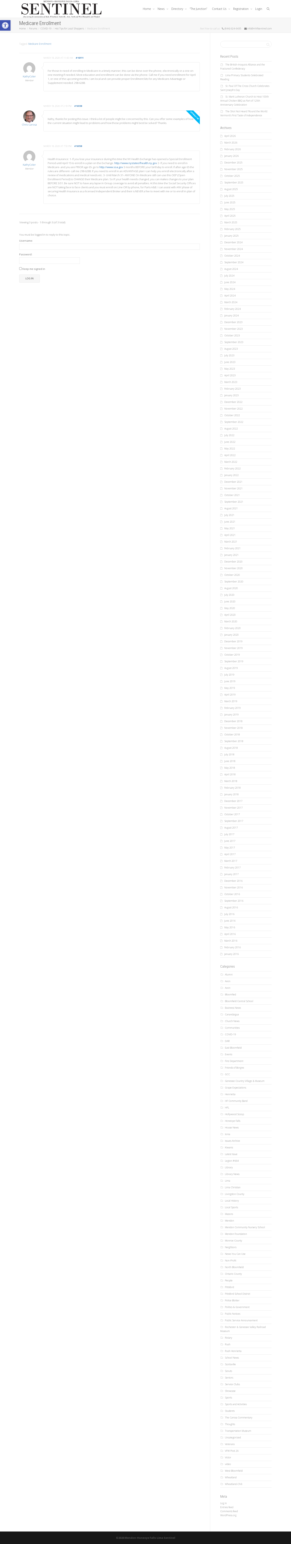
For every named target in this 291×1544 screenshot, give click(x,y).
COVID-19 (230, 1034)
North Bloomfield (234, 1267)
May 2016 (229, 927)
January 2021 (231, 555)
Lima (227, 1180)
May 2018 (229, 767)
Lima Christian (232, 1187)
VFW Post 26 (231, 1451)
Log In (29, 278)
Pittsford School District (237, 1294)
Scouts (228, 1371)
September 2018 (233, 741)
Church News (232, 1021)
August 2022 (231, 428)
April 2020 (230, 615)
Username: (26, 240)
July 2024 (229, 275)
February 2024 (232, 309)
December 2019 (233, 641)
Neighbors (230, 1247)
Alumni (229, 974)
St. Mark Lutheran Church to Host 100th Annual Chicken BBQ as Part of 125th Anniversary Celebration (244, 100)
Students (230, 1411)
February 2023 (232, 388)
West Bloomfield (234, 1470)
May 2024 (229, 289)
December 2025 (233, 162)
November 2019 (233, 648)
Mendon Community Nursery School (245, 1227)
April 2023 (230, 375)
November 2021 (233, 488)
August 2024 (231, 269)
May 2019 (229, 688)
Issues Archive (232, 1141)
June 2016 (229, 920)
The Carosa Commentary (238, 1417)
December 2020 (233, 561)
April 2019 (230, 694)
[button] (5, 25)
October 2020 (232, 575)
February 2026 (232, 149)
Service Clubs (232, 1384)
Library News (232, 1174)
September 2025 (233, 182)
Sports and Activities (236, 1404)
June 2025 (229, 202)
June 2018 (229, 761)
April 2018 (230, 774)
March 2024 (230, 302)
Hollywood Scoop (234, 1114)
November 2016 (233, 887)
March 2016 (230, 940)
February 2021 (232, 548)
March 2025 (230, 222)
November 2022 (233, 408)
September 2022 (233, 422)
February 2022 (232, 468)
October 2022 (232, 415)
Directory (177, 9)
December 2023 (233, 322)
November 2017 (233, 807)
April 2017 (230, 854)
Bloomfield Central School (239, 1001)
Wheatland (231, 1477)
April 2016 (230, 934)
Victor (228, 1457)
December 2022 (233, 402)
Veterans (230, 1444)
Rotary (228, 1337)
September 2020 (233, 581)
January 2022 (231, 475)
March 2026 (230, 142)
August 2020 (231, 588)
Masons (229, 1214)
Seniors (229, 1377)
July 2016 (229, 914)
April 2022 (230, 455)
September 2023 (233, 342)
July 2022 (229, 435)
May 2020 (229, 608)
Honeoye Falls (232, 1121)
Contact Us (219, 9)
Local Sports (231, 1207)
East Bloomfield (233, 1047)
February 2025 (232, 229)
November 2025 (233, 169)
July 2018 (229, 754)
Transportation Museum (238, 1431)
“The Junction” (198, 9)
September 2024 (233, 262)
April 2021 (230, 535)
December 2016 (233, 881)
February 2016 (232, 947)
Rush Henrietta (233, 1351)
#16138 (78, 105)
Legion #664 (232, 1160)
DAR (227, 1041)
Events (228, 1054)
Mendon (229, 1220)
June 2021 (229, 521)
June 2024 (229, 282)
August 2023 (231, 348)
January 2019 (231, 714)
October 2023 (232, 335)
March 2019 (230, 701)
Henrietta (230, 1094)
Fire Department (234, 1061)
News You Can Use (235, 1254)
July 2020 (229, 595)
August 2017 (231, 827)
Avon (227, 981)
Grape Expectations (235, 1087)
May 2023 (229, 368)
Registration (241, 9)
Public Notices (232, 1313)
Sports (228, 1397)
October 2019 (232, 654)
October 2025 (232, 176)
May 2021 (229, 528)
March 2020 (230, 621)
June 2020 (229, 601)
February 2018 (232, 787)
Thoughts (230, 1424)
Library (229, 1167)
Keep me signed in (33, 269)
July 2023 (229, 355)
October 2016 (232, 894)
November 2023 (233, 329)
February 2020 (232, 628)
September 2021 (233, 501)
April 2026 (230, 136)
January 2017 (231, 874)
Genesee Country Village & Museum (245, 1081)
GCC (227, 1074)
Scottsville (230, 1364)
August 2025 (231, 189)
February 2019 (232, 708)
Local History (232, 1200)
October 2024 (232, 255)
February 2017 (232, 867)
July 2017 (229, 834)
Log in (223, 1503)
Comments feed (229, 1511)
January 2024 (231, 315)
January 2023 (231, 395)
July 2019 (229, 674)
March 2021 (230, 541)
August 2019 (231, 668)
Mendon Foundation (236, 1234)
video (228, 1464)
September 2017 (233, 821)
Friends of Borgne (234, 1067)
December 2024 (233, 242)
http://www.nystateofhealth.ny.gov (135, 163)
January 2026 (231, 156)
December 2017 (233, 801)
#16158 (78, 146)
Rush (227, 1344)
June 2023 (229, 362)
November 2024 (233, 249)
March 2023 (230, 382)
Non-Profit (230, 1260)
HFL (227, 1107)
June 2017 (229, 841)
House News (232, 1127)
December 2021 (233, 481)
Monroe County (233, 1240)
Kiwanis (229, 1147)
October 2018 (232, 734)
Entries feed (226, 1507)
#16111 (79, 57)
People (229, 1280)
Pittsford (229, 1287)
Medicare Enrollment (39, 44)
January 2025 (231, 235)
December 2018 (233, 721)
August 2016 (231, 907)
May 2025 (229, 209)
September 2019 (233, 661)
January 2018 (231, 794)
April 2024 (230, 295)
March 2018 (230, 781)
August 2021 (231, 508)
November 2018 (233, 728)
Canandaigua (232, 1014)
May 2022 (229, 448)
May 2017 (229, 847)
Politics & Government (237, 1307)
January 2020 (231, 634)
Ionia (227, 1134)
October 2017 (232, 814)
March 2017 (230, 861)
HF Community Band (236, 1101)
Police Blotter (232, 1300)
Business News (233, 1008)
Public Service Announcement (241, 1320)
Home (147, 9)
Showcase (230, 1391)
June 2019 (229, 681)
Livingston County (234, 1194)
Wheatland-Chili (233, 1484)
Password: (25, 254)
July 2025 (229, 196)
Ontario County (233, 1274)
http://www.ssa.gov (111, 167)
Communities (232, 1027)
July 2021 (229, 515)
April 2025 (230, 215)
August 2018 (231, 748)
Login (258, 9)
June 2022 (229, 442)
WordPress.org (228, 1515)
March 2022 (230, 462)
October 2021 (232, 495)
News (162, 9)
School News (232, 1357)
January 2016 (231, 954)
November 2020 (233, 568)
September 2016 (233, 900)
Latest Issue (231, 1154)
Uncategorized (233, 1437)
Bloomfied (230, 994)
